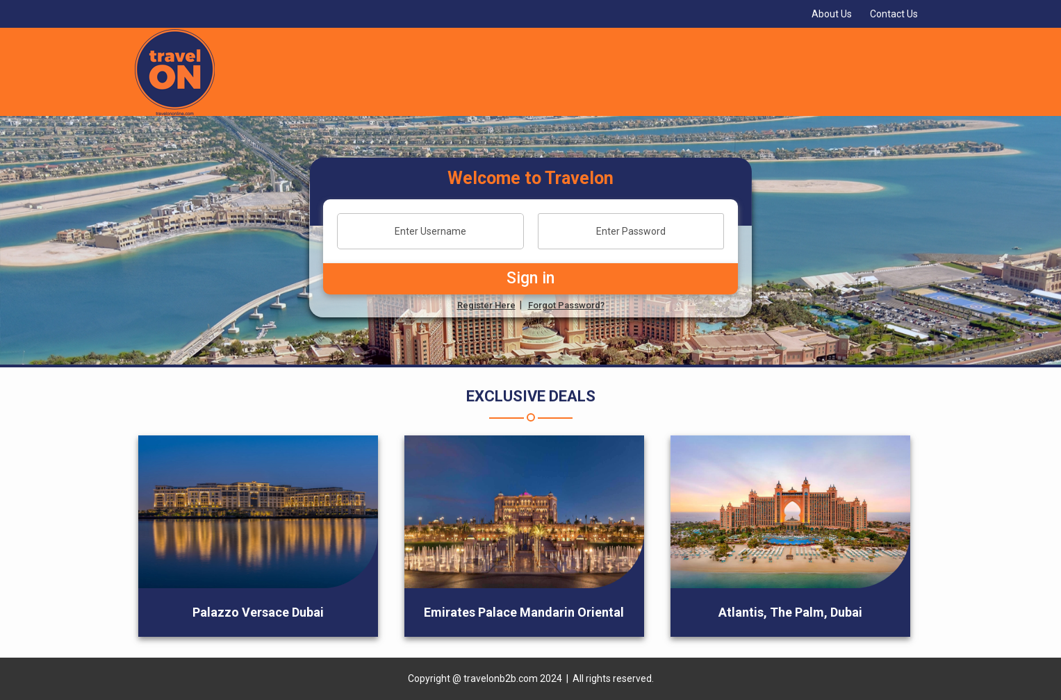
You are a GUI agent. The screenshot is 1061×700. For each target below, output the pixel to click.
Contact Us (894, 13)
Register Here (486, 305)
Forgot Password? (566, 305)
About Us (832, 13)
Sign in (530, 278)
